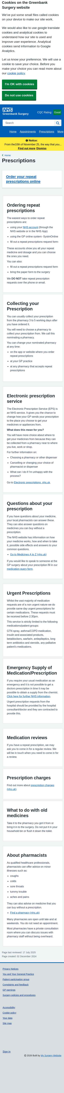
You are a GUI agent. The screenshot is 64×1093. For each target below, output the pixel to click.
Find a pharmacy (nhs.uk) (25, 912)
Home (13, 131)
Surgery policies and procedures (19, 995)
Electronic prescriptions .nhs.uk (32, 482)
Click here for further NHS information (28, 696)
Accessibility (9, 1007)
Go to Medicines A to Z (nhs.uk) (28, 554)
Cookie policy (9, 1013)
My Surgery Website (51, 1055)
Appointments (28, 131)
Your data (7, 1018)
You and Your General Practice (18, 974)
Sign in (6, 1051)
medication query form (20, 569)
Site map (7, 1023)
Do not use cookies (19, 95)
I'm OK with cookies (19, 84)
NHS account (30, 227)
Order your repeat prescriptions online (23, 179)
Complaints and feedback (15, 985)
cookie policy (16, 73)
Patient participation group (16, 979)
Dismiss (41, 148)
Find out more (26, 148)
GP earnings (9, 990)
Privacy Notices (10, 969)
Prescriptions (46, 131)
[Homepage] (19, 111)
